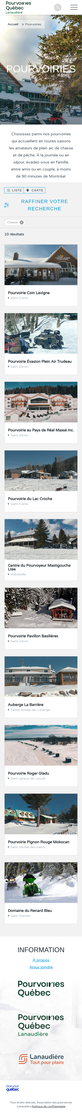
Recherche (58, 7)
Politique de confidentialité (48, 1106)
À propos (41, 960)
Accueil (13, 24)
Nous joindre (41, 967)
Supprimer (22, 222)
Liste (17, 190)
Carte (37, 190)
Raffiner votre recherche (44, 205)
